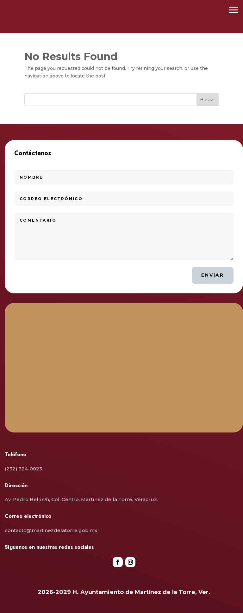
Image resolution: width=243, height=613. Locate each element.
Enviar (212, 275)
